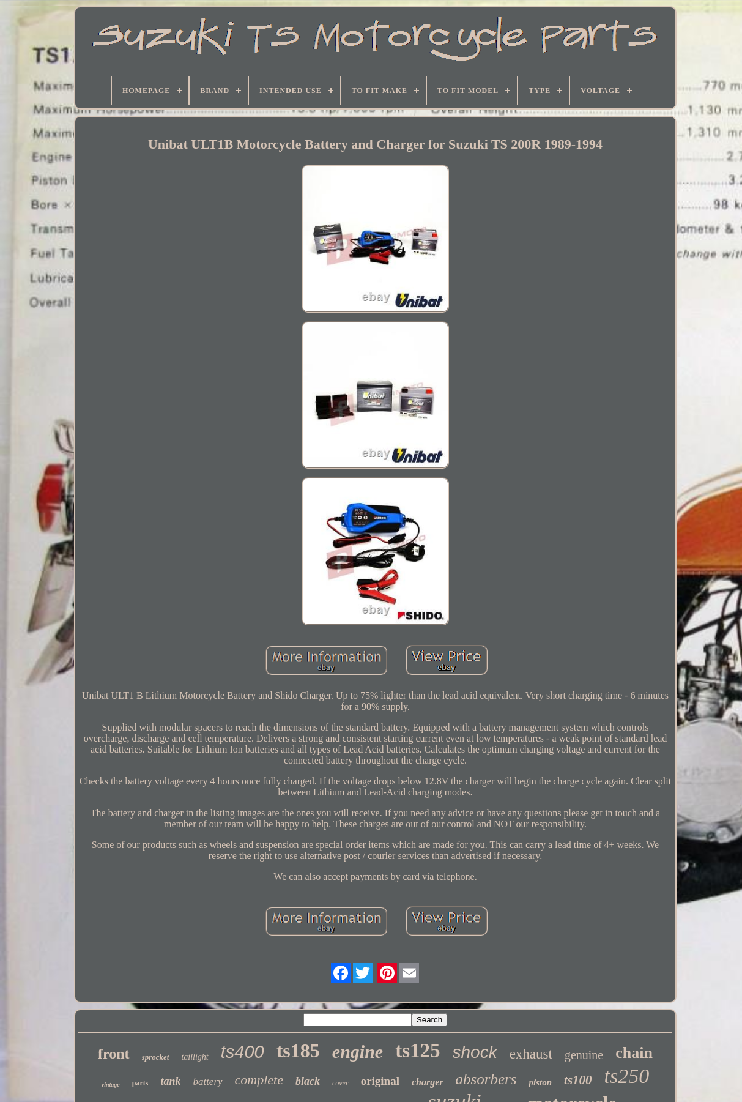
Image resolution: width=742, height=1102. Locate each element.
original (380, 1080)
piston (540, 1082)
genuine (584, 1055)
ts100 (578, 1080)
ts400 (242, 1052)
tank (170, 1081)
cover (340, 1083)
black (307, 1081)
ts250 (627, 1076)
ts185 (298, 1051)
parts (140, 1083)
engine (357, 1051)
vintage (111, 1084)
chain (634, 1053)
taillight (194, 1057)
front (114, 1054)
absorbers (486, 1079)
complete (259, 1079)
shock (475, 1052)
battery (207, 1081)
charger (427, 1082)
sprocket (155, 1057)
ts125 (417, 1051)
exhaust (531, 1054)
